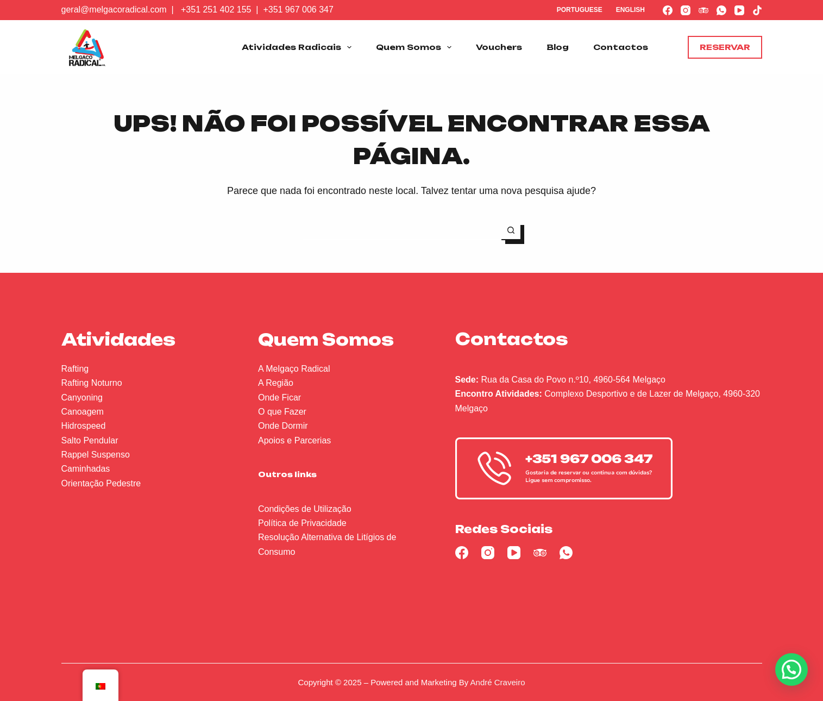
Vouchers (499, 47)
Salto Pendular (89, 440)
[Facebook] (668, 10)
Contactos (620, 47)
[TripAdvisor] (703, 10)
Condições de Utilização (304, 509)
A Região (275, 382)
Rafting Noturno (91, 382)
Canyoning (82, 397)
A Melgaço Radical (294, 368)
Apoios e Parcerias (294, 440)
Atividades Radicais (299, 47)
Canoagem (82, 411)
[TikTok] (757, 10)
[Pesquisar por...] (402, 230)
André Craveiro (497, 682)
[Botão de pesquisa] (510, 230)
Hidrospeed (83, 425)
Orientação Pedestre (101, 483)
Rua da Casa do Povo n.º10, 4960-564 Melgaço (573, 379)
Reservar (725, 47)
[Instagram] (685, 10)
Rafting (75, 368)
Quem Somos (416, 47)
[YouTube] (739, 10)
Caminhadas (85, 468)
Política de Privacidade (302, 523)
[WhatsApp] (721, 10)
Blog (557, 47)
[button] (791, 669)
